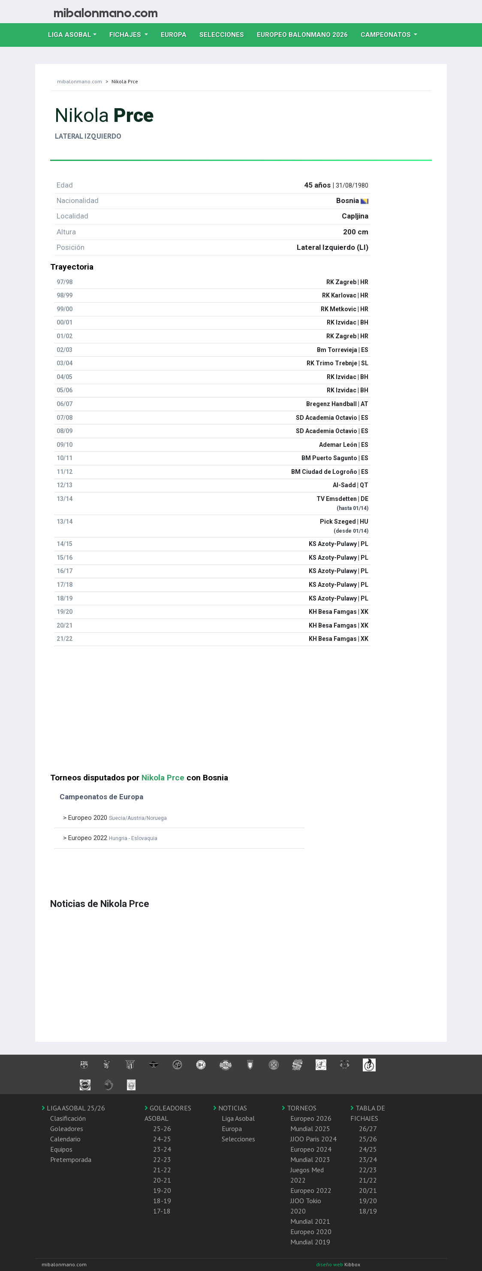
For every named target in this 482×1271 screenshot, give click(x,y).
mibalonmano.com (79, 81)
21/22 (368, 1180)
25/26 (368, 1138)
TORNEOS (299, 1108)
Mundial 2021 (310, 1221)
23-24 (162, 1149)
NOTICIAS (230, 1108)
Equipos (61, 1149)
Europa (177, 34)
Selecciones (224, 34)
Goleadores (66, 1128)
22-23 (162, 1159)
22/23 (368, 1169)
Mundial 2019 (310, 1242)
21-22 (162, 1169)
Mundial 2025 (310, 1128)
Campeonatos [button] (387, 35)
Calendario (65, 1138)
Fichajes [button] (126, 35)
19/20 (368, 1200)
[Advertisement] (241, 713)
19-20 (162, 1190)
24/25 (368, 1149)
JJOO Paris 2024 (313, 1138)
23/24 (368, 1159)
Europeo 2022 (310, 1190)
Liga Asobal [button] (69, 35)
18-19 (162, 1200)
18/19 (368, 1211)
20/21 (368, 1190)
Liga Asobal (238, 1118)
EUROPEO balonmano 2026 (305, 34)
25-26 (162, 1128)
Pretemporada (70, 1159)
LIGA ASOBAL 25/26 (73, 1108)
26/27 (368, 1128)
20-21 (162, 1180)
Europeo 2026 (310, 1118)
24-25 (162, 1138)
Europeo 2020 (310, 1231)
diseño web (330, 1264)
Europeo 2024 (310, 1149)
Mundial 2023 (310, 1159)
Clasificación (68, 1118)
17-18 (162, 1211)
